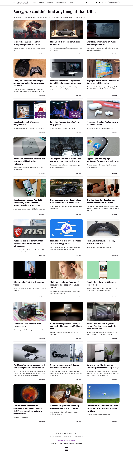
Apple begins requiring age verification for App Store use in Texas (103, 160)
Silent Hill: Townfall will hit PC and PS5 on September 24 (101, 43)
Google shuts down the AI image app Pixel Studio (102, 283)
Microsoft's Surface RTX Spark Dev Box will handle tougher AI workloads (66, 82)
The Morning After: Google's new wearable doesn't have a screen (101, 201)
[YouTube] (96, 2)
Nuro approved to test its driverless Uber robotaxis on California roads (65, 201)
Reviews (49, 2)
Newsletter (113, 2)
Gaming (71, 2)
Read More (42, 54)
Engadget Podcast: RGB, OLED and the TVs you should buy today (103, 82)
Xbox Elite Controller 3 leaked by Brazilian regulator (101, 242)
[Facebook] (86, 2)
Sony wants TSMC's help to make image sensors (27, 325)
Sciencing (71, 443)
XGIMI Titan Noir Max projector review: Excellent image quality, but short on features (102, 326)
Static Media (58, 436)
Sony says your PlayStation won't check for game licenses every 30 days (103, 366)
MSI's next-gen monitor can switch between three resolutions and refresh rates (28, 243)
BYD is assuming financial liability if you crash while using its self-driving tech (66, 326)
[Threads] (102, 2)
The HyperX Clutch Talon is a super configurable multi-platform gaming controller (28, 83)
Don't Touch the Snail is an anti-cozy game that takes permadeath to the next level (102, 408)
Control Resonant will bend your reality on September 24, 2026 (27, 43)
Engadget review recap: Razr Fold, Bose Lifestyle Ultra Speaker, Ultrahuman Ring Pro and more (27, 202)
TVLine (60, 443)
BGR (65, 443)
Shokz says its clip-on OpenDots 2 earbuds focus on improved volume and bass (65, 284)
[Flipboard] (99, 2)
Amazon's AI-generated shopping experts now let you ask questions (64, 407)
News (41, 2)
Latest (34, 2)
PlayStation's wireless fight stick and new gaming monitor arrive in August (29, 366)
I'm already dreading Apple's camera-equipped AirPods (102, 123)
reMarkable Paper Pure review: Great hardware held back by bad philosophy (29, 161)
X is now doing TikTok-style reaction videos (28, 283)
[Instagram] (90, 2)
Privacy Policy (73, 433)
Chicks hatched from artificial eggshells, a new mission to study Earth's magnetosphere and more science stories (27, 410)
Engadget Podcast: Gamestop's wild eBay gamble (65, 123)
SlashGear (79, 443)
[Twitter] (93, 2)
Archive (64, 433)
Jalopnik (53, 443)
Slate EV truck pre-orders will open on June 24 (65, 43)
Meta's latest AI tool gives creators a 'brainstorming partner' (65, 242)
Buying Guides (60, 2)
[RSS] (106, 2)
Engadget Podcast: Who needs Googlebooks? (26, 123)
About (57, 433)
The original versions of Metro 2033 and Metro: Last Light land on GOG (65, 160)
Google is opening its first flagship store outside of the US (64, 366)
